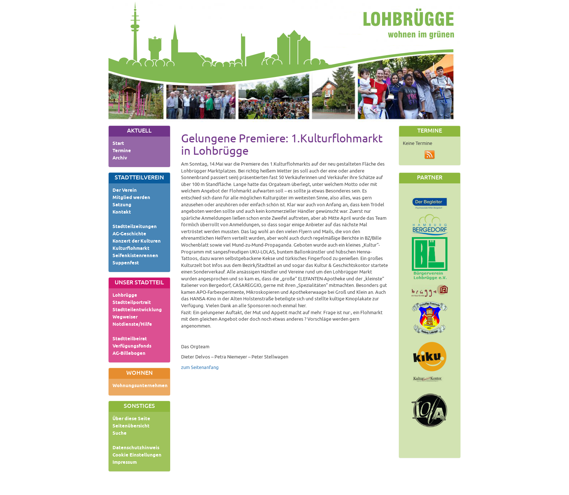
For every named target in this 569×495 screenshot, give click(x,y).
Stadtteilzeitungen (134, 227)
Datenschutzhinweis (135, 448)
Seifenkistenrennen (135, 256)
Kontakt (121, 212)
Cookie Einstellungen (136, 455)
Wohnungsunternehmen (140, 386)
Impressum (124, 463)
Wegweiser (125, 317)
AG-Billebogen (129, 354)
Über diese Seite (131, 419)
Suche (119, 434)
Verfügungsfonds (131, 346)
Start (118, 144)
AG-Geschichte (129, 234)
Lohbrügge (124, 296)
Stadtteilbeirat (129, 339)
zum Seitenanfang (200, 367)
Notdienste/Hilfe (132, 325)
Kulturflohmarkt (131, 249)
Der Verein (124, 191)
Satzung (121, 205)
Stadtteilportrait (131, 303)
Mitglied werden (131, 198)
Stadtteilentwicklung (137, 310)
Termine (121, 151)
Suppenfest (125, 263)
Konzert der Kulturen (136, 241)
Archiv (119, 158)
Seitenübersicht (131, 426)
